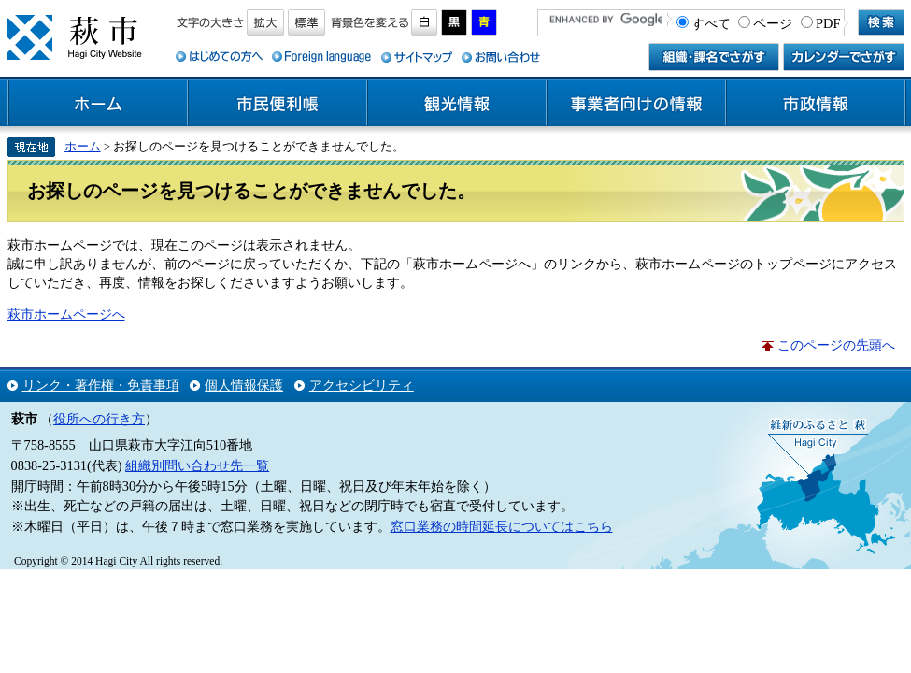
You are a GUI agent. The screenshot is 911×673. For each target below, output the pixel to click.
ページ (772, 23)
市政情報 (815, 103)
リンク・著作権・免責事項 (100, 385)
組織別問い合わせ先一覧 (197, 465)
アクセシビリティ (361, 385)
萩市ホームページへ (66, 314)
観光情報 (457, 103)
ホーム (98, 103)
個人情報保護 (244, 385)
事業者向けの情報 (636, 103)
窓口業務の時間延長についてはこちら (502, 526)
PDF (828, 23)
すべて (711, 23)
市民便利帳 (277, 103)
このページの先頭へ (836, 344)
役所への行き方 (99, 418)
